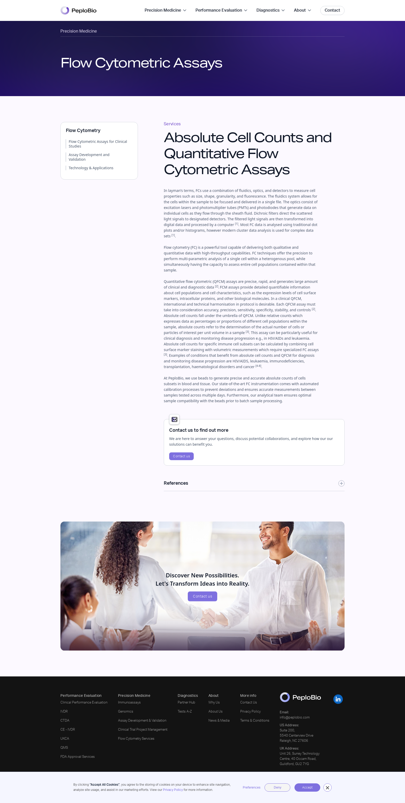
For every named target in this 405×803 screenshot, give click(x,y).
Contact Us (248, 702)
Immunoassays (129, 702)
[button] (327, 787)
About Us (215, 711)
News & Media (219, 720)
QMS (64, 748)
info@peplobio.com (295, 717)
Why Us (214, 702)
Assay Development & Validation (142, 720)
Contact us (181, 456)
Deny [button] (277, 787)
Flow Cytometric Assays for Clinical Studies (98, 144)
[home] (78, 10)
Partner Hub (186, 702)
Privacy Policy (173, 789)
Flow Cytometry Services (136, 738)
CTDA (64, 720)
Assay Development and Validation (89, 157)
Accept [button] (307, 787)
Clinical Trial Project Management (142, 729)
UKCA (64, 738)
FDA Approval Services (77, 757)
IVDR (64, 711)
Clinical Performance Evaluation (83, 702)
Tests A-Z (185, 711)
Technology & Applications (91, 168)
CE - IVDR (67, 729)
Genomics (125, 711)
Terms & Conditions (254, 720)
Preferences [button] (251, 787)
